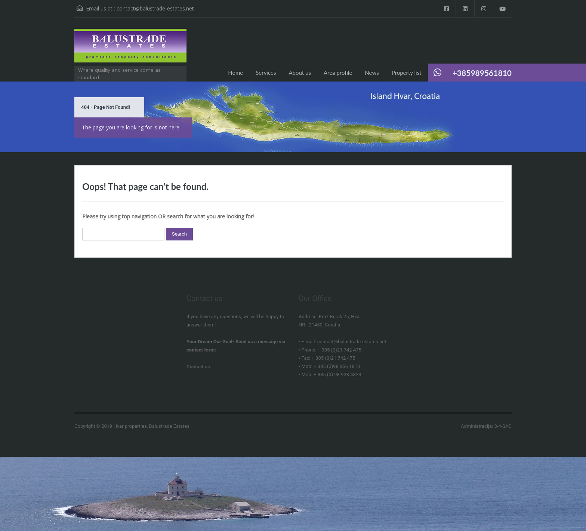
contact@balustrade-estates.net (155, 8)
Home (235, 72)
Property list (407, 72)
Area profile (338, 72)
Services (266, 72)
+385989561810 (482, 72)
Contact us (198, 366)
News (372, 72)
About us (300, 72)
